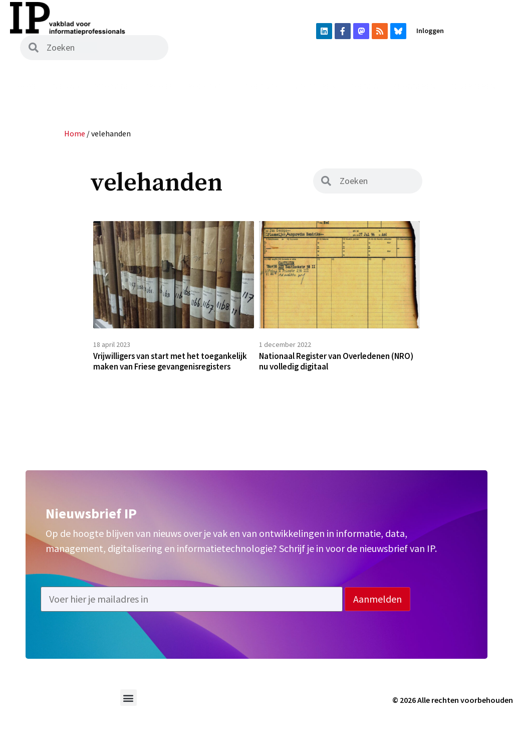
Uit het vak (258, 86)
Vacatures (315, 86)
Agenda (364, 86)
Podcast (205, 86)
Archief (159, 86)
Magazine (112, 86)
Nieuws (66, 86)
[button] (128, 714)
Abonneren (414, 86)
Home (28, 86)
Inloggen (430, 30)
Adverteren (472, 86)
